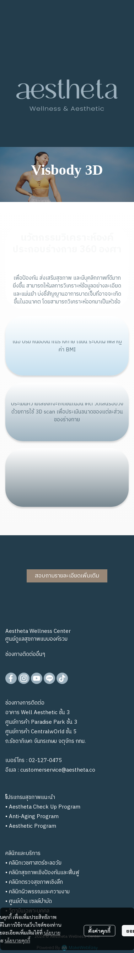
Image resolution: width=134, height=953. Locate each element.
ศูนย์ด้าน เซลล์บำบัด (30, 901)
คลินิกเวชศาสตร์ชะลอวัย (35, 863)
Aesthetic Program (32, 826)
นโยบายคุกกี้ (17, 940)
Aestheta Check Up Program (44, 807)
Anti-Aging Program (34, 816)
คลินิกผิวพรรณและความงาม (39, 891)
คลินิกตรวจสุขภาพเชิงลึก (36, 882)
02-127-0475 (45, 760)
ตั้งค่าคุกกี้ (99, 930)
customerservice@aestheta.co (57, 770)
